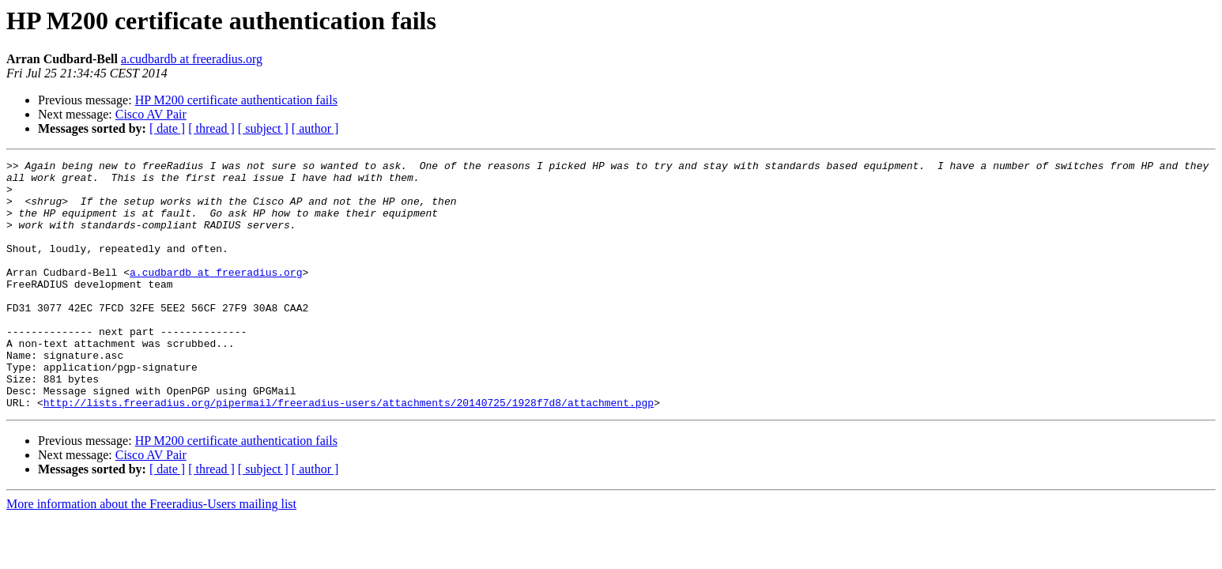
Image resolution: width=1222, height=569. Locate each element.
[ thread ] (211, 128)
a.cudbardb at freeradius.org (191, 59)
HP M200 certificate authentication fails (236, 100)
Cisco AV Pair (151, 114)
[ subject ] (263, 128)
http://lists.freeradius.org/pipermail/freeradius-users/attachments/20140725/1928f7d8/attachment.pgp (348, 452)
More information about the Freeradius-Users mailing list (151, 553)
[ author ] (315, 128)
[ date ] (167, 128)
